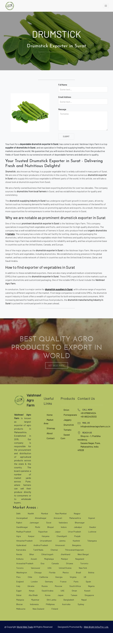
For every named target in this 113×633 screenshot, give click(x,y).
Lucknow (92, 531)
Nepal (84, 599)
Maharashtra (75, 518)
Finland (54, 609)
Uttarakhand (45, 540)
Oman (74, 590)
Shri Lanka (51, 599)
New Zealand (38, 609)
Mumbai (44, 513)
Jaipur (58, 531)
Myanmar (35, 599)
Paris (76, 581)
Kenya (31, 590)
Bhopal (50, 527)
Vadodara (63, 522)
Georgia (58, 577)
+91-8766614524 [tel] (88, 413)
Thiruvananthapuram (74, 550)
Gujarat (91, 518)
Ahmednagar (40, 518)
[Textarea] (83, 121)
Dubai (18, 595)
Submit (66, 136)
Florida (52, 572)
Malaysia (20, 599)
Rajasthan (43, 531)
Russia (45, 586)
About (50, 433)
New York (83, 568)
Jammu (62, 540)
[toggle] (106, 6)
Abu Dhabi (33, 595)
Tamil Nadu (38, 550)
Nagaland (79, 559)
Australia (66, 604)
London (34, 581)
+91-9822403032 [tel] (88, 416)
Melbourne (20, 609)
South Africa (75, 586)
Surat (48, 522)
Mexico (66, 572)
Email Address (64, 97)
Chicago (38, 572)
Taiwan (74, 595)
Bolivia (91, 572)
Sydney (81, 604)
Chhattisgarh (47, 554)
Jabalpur (78, 527)
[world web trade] (25, 626)
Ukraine (31, 586)
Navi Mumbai (61, 513)
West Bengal (83, 554)
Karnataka (21, 550)
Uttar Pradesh (74, 531)
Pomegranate (70, 414)
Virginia (73, 577)
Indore (64, 527)
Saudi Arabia (47, 590)
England (20, 581)
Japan (60, 595)
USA (49, 568)
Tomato (67, 429)
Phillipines (50, 604)
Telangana (92, 540)
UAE (62, 590)
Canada (55, 563)
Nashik (31, 513)
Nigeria (91, 586)
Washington (21, 572)
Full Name (62, 84)
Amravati (58, 518)
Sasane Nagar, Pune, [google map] (90, 443)
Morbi (37, 527)
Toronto (20, 568)
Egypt (19, 590)
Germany (49, 581)
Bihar (31, 554)
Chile (30, 577)
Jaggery (67, 419)
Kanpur (31, 536)
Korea (47, 595)
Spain (88, 581)
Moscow (58, 586)
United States (65, 568)
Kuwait (87, 590)
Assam (34, 559)
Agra (18, 536)
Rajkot (19, 522)
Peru (18, 577)
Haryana (45, 536)
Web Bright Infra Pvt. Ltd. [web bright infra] (96, 626)
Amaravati (60, 545)
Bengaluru (76, 545)
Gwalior (92, 527)
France (63, 581)
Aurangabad (22, 518)
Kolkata (19, 559)
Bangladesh (69, 599)
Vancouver (35, 568)
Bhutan (19, 604)
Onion (66, 409)
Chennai (54, 550)
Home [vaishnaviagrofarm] (50, 414)
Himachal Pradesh (24, 540)
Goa (42, 563)
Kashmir (76, 540)
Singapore (89, 595)
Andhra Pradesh (41, 545)
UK (85, 577)
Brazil (78, 572)
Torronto (84, 563)
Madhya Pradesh (23, 531)
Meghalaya (49, 559)
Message (62, 109)
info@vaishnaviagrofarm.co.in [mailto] (95, 426)
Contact (51, 438)
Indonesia (34, 604)
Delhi (18, 513)
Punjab (77, 536)
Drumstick (69, 424)
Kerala (19, 554)
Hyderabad (21, 545)
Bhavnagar (80, 522)
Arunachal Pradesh (24, 563)
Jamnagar (34, 522)
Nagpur (77, 513)
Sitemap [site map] (51, 428)
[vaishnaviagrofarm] (9, 6)
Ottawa (69, 563)
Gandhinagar (22, 527)
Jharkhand (65, 554)
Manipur (64, 559)
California (43, 577)
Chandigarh (62, 536)
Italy (18, 586)
